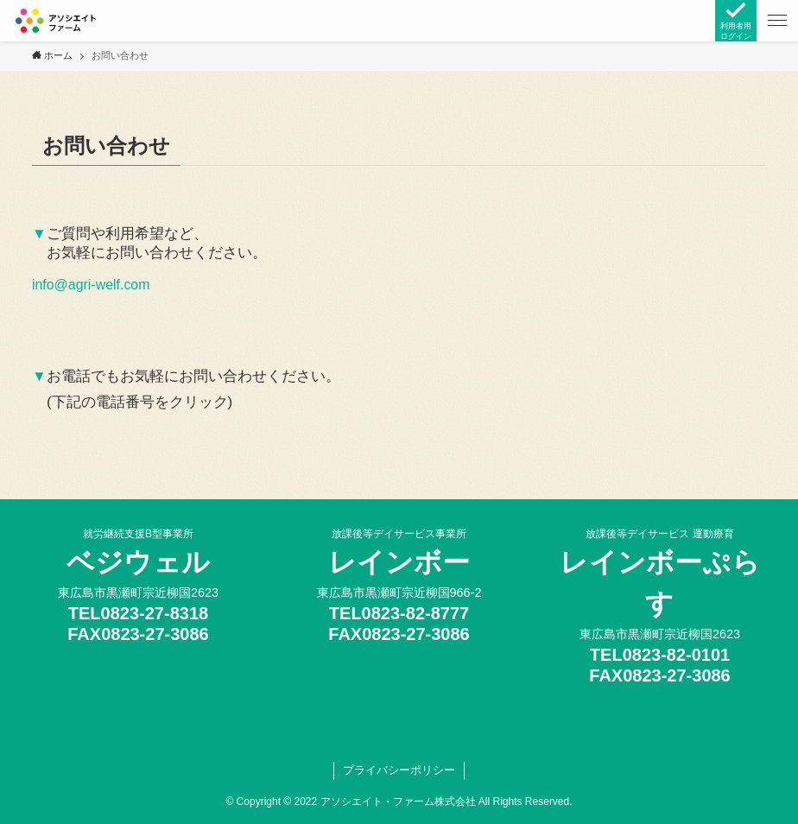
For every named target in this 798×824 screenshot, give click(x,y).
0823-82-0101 (677, 654)
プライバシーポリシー (399, 770)
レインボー (399, 562)
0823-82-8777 (416, 613)
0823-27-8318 (155, 613)
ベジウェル (138, 562)
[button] (777, 20)
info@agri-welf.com (91, 284)
